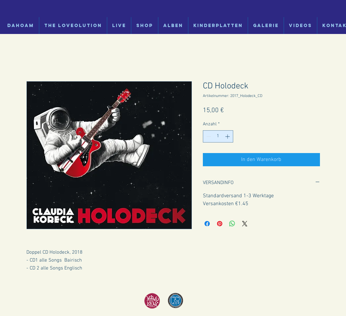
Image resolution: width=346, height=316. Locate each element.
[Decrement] (208, 136)
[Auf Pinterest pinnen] (220, 224)
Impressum (172, 313)
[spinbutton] (218, 136)
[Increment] (228, 136)
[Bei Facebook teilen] (207, 224)
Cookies (252, 313)
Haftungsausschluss (226, 313)
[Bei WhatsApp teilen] (232, 224)
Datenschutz (195, 313)
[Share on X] (245, 224)
